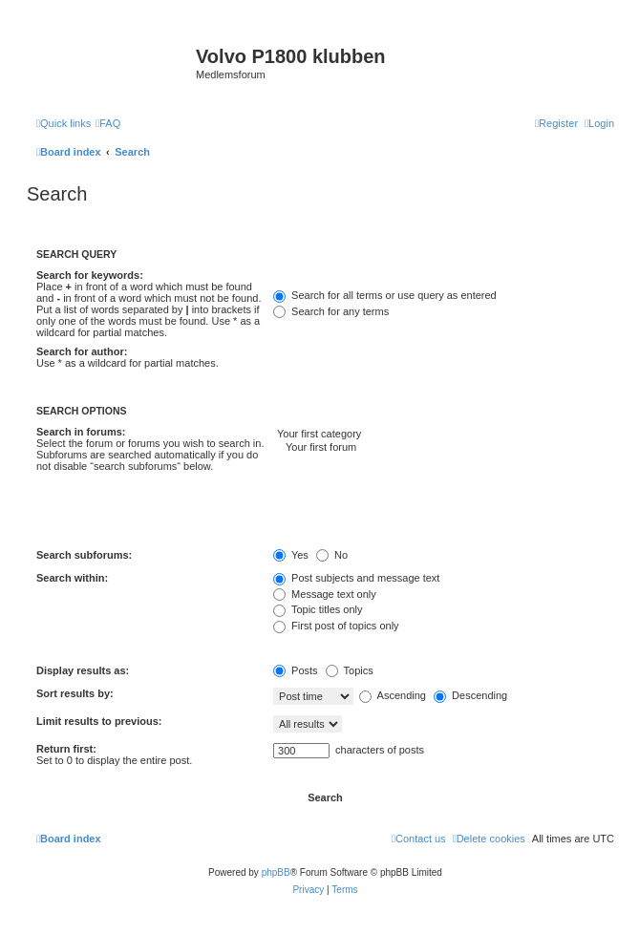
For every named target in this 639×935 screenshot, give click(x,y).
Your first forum (443, 448)
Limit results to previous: (98, 721)
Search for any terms (331, 311)
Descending (470, 695)
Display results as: (82, 670)
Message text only (324, 594)
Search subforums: (84, 555)
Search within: (72, 578)
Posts (295, 670)
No (332, 555)
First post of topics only (336, 625)
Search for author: (81, 351)
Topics (349, 670)
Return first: (66, 748)
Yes (291, 555)
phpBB (276, 872)
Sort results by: (75, 693)
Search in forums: (81, 431)
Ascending (392, 695)
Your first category (443, 434)
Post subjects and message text (356, 578)
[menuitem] (108, 123)
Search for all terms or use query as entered (385, 295)
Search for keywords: (89, 275)
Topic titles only (317, 609)
